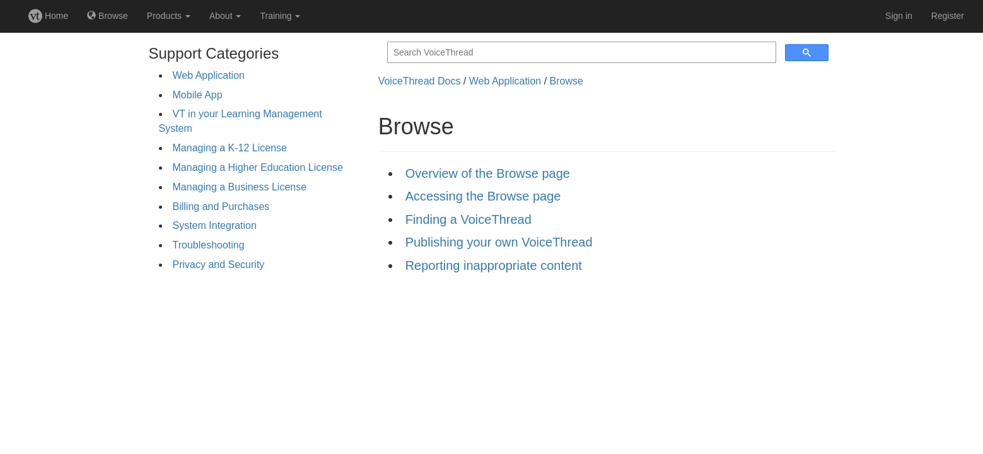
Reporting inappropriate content (493, 265)
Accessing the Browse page (483, 196)
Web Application (209, 75)
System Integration (215, 225)
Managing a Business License (240, 187)
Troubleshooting (209, 245)
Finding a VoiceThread (468, 219)
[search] (580, 52)
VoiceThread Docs (419, 81)
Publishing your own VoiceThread (499, 242)
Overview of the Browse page (487, 173)
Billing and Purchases (221, 206)
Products (168, 16)
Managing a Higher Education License (258, 167)
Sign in (898, 16)
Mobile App (198, 95)
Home (48, 16)
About (225, 16)
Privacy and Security (219, 264)
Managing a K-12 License (230, 148)
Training (280, 16)
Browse (107, 16)
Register (947, 16)
